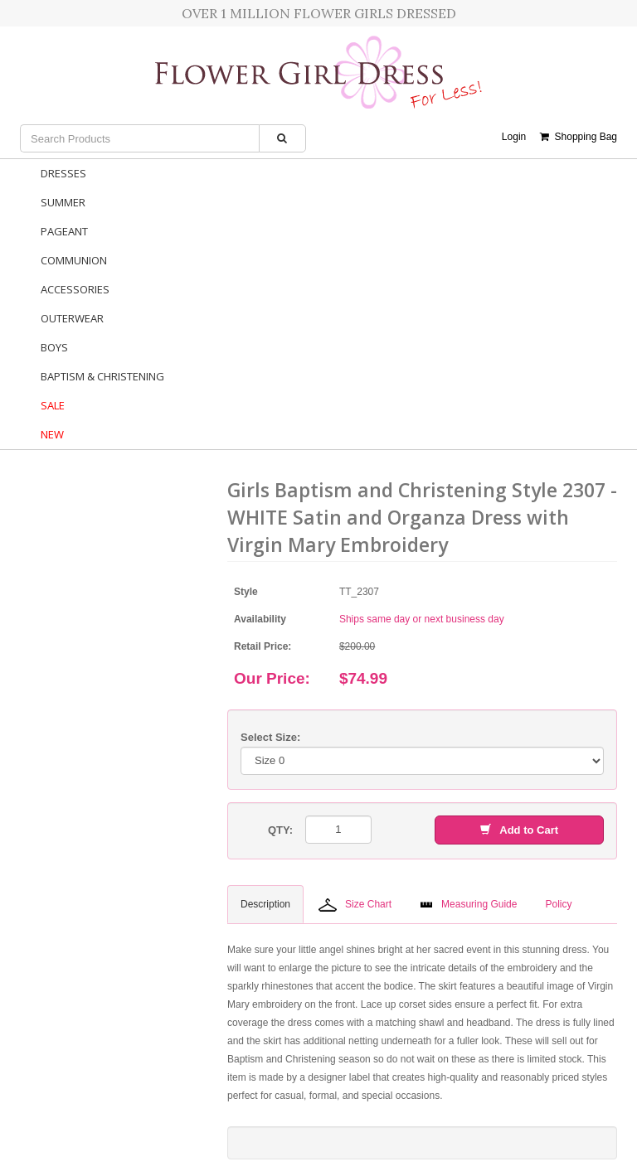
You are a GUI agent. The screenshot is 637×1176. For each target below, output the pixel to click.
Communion (74, 260)
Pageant (64, 231)
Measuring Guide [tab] (468, 904)
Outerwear (72, 318)
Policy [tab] (558, 904)
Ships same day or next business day (421, 619)
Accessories (75, 289)
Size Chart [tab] (354, 905)
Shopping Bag (578, 137)
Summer (63, 202)
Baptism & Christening (102, 376)
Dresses (63, 173)
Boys (54, 347)
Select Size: (270, 737)
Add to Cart (519, 830)
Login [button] (514, 137)
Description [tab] (265, 904)
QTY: (280, 830)
